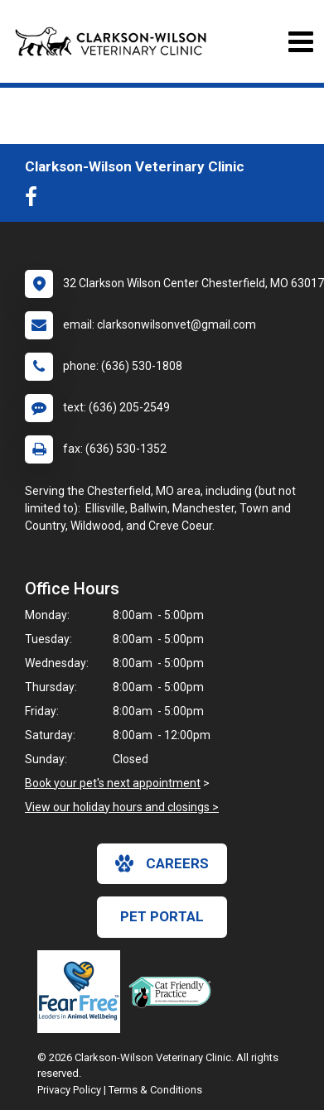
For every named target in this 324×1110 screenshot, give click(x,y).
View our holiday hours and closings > (122, 807)
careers (162, 863)
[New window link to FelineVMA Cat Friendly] (174, 991)
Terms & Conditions (155, 1090)
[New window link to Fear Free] (82, 991)
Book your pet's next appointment (113, 783)
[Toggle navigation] (300, 41)
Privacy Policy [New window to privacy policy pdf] (69, 1090)
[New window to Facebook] (35, 200)
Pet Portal (162, 916)
